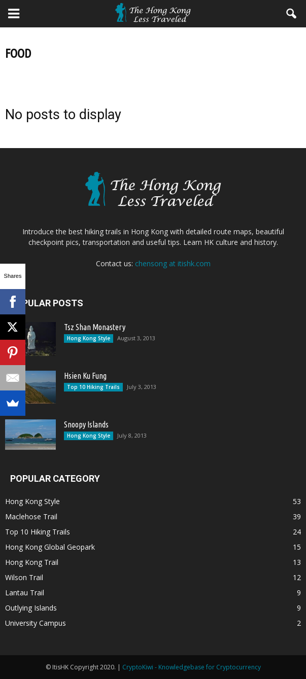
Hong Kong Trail (31, 562)
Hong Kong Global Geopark (50, 547)
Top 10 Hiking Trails (93, 386)
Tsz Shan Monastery (94, 327)
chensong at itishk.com (173, 263)
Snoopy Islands (86, 424)
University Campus (35, 623)
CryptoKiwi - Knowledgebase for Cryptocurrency (191, 667)
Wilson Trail (24, 577)
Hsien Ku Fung (85, 375)
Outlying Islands (31, 608)
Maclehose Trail (31, 516)
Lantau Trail (24, 592)
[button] (292, 13)
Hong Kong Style (88, 338)
